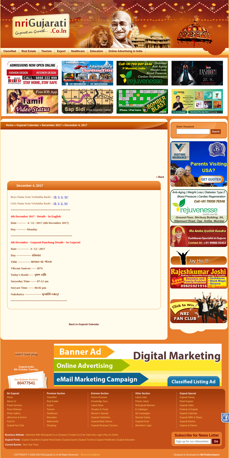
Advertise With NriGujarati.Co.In (41, 435)
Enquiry (63, 435)
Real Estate (28, 51)
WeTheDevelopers (210, 455)
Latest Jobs (141, 397)
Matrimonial (52, 421)
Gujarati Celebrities (100, 417)
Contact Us (74, 435)
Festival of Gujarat (189, 409)
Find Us (11, 421)
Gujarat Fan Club (15, 425)
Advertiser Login (143, 425)
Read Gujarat (186, 401)
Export (61, 51)
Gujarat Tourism (86, 440)
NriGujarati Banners (145, 405)
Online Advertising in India (125, 51)
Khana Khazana (99, 397)
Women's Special (99, 413)
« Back (160, 177)
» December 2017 (51, 125)
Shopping (51, 425)
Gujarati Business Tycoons (104, 425)
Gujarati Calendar (28, 125)
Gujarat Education (126, 440)
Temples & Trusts (99, 409)
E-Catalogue (141, 409)
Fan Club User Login (92, 435)
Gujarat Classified (30, 440)
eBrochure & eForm (16, 417)
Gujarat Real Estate (51, 440)
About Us (11, 401)
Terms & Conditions (90, 455)
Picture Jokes (142, 401)
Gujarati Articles (187, 421)
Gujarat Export (70, 440)
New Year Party (30, 444)
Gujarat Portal (12, 440)
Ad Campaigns (142, 413)
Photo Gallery (14, 413)
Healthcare (78, 51)
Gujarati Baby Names (101, 421)
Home (9, 125)
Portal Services (14, 405)
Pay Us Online (111, 435)
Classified (9, 51)
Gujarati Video (187, 405)
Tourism (46, 51)
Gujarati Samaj (187, 397)
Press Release (14, 409)
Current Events (13, 444)
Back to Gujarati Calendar (84, 324)
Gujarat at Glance (188, 425)
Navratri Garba (142, 417)
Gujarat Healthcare (105, 440)
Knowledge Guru (99, 401)
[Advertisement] (84, 155)
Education (96, 51)
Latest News (97, 405)
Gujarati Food (142, 421)
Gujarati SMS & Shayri (191, 417)
